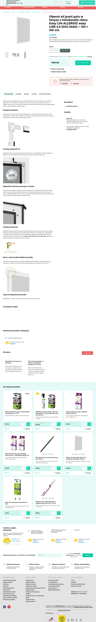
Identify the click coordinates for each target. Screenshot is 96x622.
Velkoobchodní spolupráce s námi (83, 607)
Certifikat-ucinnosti (72, 106)
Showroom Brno (52, 588)
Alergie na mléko (30, 582)
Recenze (26, 94)
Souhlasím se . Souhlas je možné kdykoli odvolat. (74, 555)
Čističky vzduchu (8, 582)
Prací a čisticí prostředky (10, 597)
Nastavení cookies (76, 586)
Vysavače (6, 586)
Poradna (44, 7)
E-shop (8, 7)
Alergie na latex (30, 599)
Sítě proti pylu (36, 12)
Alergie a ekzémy (29, 7)
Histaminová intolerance (33, 591)
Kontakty (80, 7)
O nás (72, 580)
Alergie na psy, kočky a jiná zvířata (35, 588)
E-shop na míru (49, 613)
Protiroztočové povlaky (9, 580)
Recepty (62, 7)
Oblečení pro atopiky (9, 599)
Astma (27, 597)
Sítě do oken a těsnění (24, 12)
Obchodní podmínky (54, 586)
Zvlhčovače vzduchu (9, 593)
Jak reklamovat (52, 582)
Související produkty (45, 94)
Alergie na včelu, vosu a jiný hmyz (35, 595)
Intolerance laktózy (31, 586)
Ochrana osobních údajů (78, 584)
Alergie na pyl (29, 580)
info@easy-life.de (72, 129)
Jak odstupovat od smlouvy (56, 584)
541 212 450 (76, 83)
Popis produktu (8, 94)
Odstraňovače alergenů (10, 595)
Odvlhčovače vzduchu (9, 591)
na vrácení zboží (57, 69)
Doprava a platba (53, 580)
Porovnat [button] (89, 56)
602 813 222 (59, 3)
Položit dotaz (87, 353)
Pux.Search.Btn (22, 2)
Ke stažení (18, 94)
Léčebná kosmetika (8, 588)
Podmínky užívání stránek (64, 610)
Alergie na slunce (30, 601)
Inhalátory (6, 584)
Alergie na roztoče (31, 584)
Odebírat (87, 555)
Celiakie (28, 593)
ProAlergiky (6, 12)
